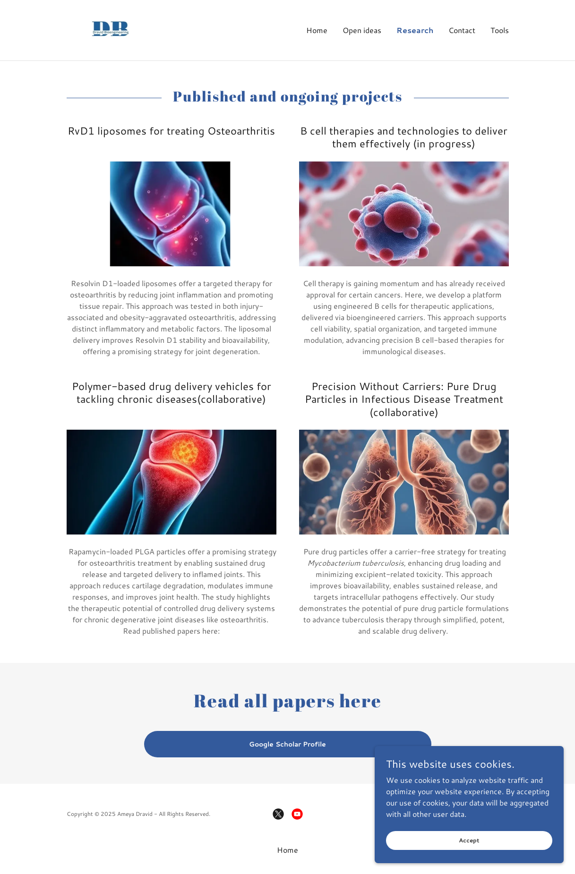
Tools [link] (499, 30)
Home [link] (316, 30)
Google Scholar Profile (287, 744)
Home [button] (287, 849)
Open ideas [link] (362, 30)
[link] (110, 29)
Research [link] (414, 30)
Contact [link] (461, 30)
